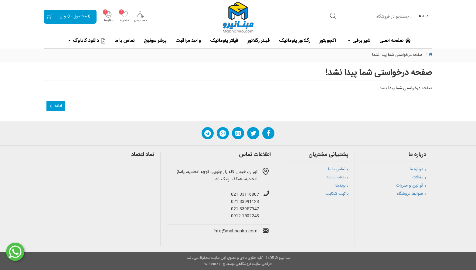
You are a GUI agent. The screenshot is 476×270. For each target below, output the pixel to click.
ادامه (58, 106)
